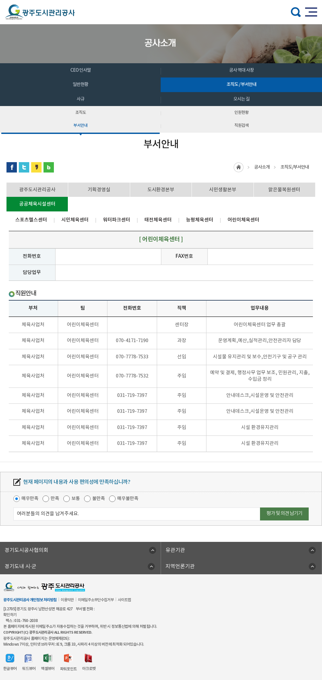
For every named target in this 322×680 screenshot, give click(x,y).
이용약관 (67, 600)
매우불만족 (127, 498)
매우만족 (29, 498)
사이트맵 (124, 600)
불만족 (98, 498)
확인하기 (10, 615)
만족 (55, 498)
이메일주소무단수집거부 (96, 600)
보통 (75, 498)
